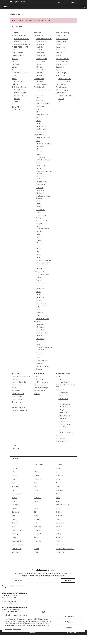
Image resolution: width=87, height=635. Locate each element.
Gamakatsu (59, 483)
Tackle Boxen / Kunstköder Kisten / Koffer (42, 305)
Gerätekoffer (40, 100)
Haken (38, 162)
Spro (13, 515)
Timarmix (37, 519)
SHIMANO (59, 512)
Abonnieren (68, 580)
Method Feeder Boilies (21, 38)
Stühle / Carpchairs (65, 81)
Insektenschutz (61, 50)
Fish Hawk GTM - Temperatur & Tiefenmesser (65, 386)
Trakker (58, 519)
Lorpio (36, 494)
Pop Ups (15, 58)
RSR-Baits (15, 537)
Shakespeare (16, 512)
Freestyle (15, 483)
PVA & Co (39, 187)
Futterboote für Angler (41, 388)
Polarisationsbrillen (18, 393)
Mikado (14, 497)
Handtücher (16, 379)
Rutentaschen (40, 297)
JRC (35, 486)
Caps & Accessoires (20, 95)
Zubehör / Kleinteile (42, 318)
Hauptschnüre (40, 106)
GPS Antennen (63, 427)
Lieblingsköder (16, 494)
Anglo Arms (38, 552)
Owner (58, 501)
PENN (36, 505)
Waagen (39, 224)
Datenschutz (17, 629)
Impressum (8, 629)
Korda (14, 490)
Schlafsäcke (60, 67)
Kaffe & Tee (59, 53)
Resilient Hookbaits (18, 55)
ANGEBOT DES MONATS (20, 47)
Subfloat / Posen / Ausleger (42, 351)
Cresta (36, 468)
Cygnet (58, 468)
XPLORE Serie (63, 398)
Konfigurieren (69, 622)
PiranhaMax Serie (64, 404)
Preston (14, 508)
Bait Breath (37, 534)
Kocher (58, 55)
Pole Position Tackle (62, 505)
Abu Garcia (37, 526)
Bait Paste (15, 61)
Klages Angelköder (18, 545)
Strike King (59, 515)
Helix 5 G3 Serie (64, 407)
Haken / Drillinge (41, 333)
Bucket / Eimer (17, 107)
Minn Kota (37, 497)
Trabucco (15, 523)
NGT (13, 501)
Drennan (36, 475)
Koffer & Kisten (41, 70)
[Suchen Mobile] (42, 7)
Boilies (14, 50)
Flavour (14, 104)
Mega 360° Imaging (65, 421)
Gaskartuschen (61, 41)
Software (61, 395)
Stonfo (36, 515)
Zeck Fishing (60, 523)
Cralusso (59, 464)
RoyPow (58, 508)
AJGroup (59, 526)
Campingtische (61, 35)
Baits (38, 140)
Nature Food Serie (18, 81)
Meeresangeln (38, 231)
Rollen (38, 120)
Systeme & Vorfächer (43, 263)
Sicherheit (59, 70)
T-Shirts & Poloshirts (18, 408)
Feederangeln (38, 35)
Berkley (58, 534)
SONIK (36, 512)
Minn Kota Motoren (42, 382)
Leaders (39, 179)
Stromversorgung (61, 73)
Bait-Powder (16, 64)
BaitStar (36, 545)
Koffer (58, 435)
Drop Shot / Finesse (42, 274)
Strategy (15, 519)
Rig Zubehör (40, 193)
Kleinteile (39, 67)
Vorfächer (39, 313)
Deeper (58, 376)
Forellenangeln (39, 78)
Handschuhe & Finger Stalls (21, 376)
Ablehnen (69, 627)
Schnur (38, 300)
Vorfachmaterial (41, 221)
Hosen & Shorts (17, 385)
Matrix (58, 494)
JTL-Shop (76, 632)
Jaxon (58, 486)
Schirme (61, 98)
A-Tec (58, 530)
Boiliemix (15, 84)
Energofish (59, 475)
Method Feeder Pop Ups (22, 41)
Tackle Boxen (40, 209)
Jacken (14, 388)
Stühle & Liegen (61, 75)
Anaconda (37, 530)
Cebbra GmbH (16, 548)
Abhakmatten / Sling (43, 137)
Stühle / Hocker (41, 129)
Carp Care (39, 152)
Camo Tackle (38, 464)
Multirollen (39, 248)
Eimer (38, 155)
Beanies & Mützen (20, 93)
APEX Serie (62, 418)
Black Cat (59, 537)
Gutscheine (16, 448)
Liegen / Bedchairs (65, 78)
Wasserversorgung (62, 90)
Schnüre (39, 206)
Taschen (39, 73)
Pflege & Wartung (62, 61)
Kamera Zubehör (41, 165)
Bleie (38, 97)
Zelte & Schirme (61, 93)
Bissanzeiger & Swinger (43, 143)
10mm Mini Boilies (17, 53)
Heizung (58, 44)
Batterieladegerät (61, 441)
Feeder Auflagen (41, 41)
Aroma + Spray (16, 70)
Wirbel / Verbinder (42, 366)
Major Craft (37, 541)
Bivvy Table (40, 146)
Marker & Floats (41, 182)
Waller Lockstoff (41, 360)
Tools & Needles (41, 215)
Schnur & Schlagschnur (43, 260)
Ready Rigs (40, 190)
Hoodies (17, 98)
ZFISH (14, 526)
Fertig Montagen (41, 330)
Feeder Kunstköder (42, 50)
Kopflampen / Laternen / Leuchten (44, 172)
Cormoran (15, 468)
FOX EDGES (38, 479)
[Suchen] (83, 7)
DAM (13, 472)
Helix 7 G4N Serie (64, 415)
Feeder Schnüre (41, 58)
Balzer (36, 537)
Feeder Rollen (40, 53)
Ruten (38, 123)
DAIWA (36, 472)
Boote (36, 376)
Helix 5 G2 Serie (64, 410)
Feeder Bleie (40, 44)
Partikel (14, 75)
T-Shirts (16, 101)
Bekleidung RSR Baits (19, 87)
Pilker (38, 251)
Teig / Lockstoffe (41, 84)
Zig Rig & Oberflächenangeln (42, 227)
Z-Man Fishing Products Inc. (65, 548)
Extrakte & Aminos (18, 110)
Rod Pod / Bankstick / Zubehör (43, 197)
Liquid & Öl (15, 67)
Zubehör (39, 75)
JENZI (58, 541)
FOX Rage (59, 479)
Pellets (14, 78)
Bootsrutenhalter (39, 385)
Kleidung (39, 335)
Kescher (39, 64)
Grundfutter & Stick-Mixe (20, 73)
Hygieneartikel (60, 47)
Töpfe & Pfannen (61, 87)
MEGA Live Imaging (65, 424)
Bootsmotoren (38, 379)
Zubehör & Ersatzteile (65, 432)
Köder (38, 246)
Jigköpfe (39, 240)
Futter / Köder (41, 61)
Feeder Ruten (40, 55)
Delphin (14, 475)
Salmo (36, 508)
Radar (60, 430)
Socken (14, 405)
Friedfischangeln (39, 87)
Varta (36, 523)
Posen (38, 117)
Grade (36, 483)
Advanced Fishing (17, 530)
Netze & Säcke (41, 184)
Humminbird (60, 390)
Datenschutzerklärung (48, 573)
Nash (58, 497)
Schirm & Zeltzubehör (65, 95)
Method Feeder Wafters (22, 44)
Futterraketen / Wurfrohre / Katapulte (43, 158)
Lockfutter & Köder (42, 115)
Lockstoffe (39, 286)
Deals (14, 445)
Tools (38, 357)
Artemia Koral (16, 541)
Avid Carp (15, 534)
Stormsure (15, 552)
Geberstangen (60, 438)
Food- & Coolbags (62, 38)
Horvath (36, 548)
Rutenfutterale (41, 126)
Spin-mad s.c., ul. (61, 545)
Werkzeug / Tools (42, 315)
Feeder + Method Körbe (43, 38)
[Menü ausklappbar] (11, 1)
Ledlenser (59, 490)
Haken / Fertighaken (43, 103)
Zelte (60, 101)
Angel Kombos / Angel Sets (43, 91)
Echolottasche (63, 393)
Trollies (38, 218)
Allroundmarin (60, 552)
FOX (13, 479)
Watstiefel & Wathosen (19, 410)
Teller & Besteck (61, 84)
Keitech (36, 490)
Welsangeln (38, 321)
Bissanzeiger (40, 95)
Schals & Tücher (17, 396)
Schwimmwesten (17, 402)
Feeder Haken (40, 47)
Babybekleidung (19, 90)
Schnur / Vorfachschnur (44, 347)
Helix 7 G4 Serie (64, 412)
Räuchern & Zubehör (62, 64)
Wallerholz (39, 363)
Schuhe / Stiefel (17, 399)
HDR (60, 401)
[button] (59, 2)
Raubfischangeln (39, 271)
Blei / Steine (40, 327)
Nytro (36, 501)
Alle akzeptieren (69, 616)
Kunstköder (40, 81)
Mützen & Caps (17, 390)
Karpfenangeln (39, 135)
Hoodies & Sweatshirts (19, 382)
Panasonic (15, 505)
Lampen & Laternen (62, 58)
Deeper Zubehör (64, 382)
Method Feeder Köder (19, 35)
